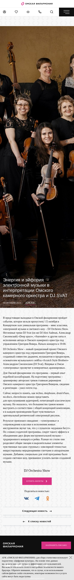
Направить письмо (56, 545)
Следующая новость (37, 511)
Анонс (30, 302)
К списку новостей (37, 521)
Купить (37, 481)
